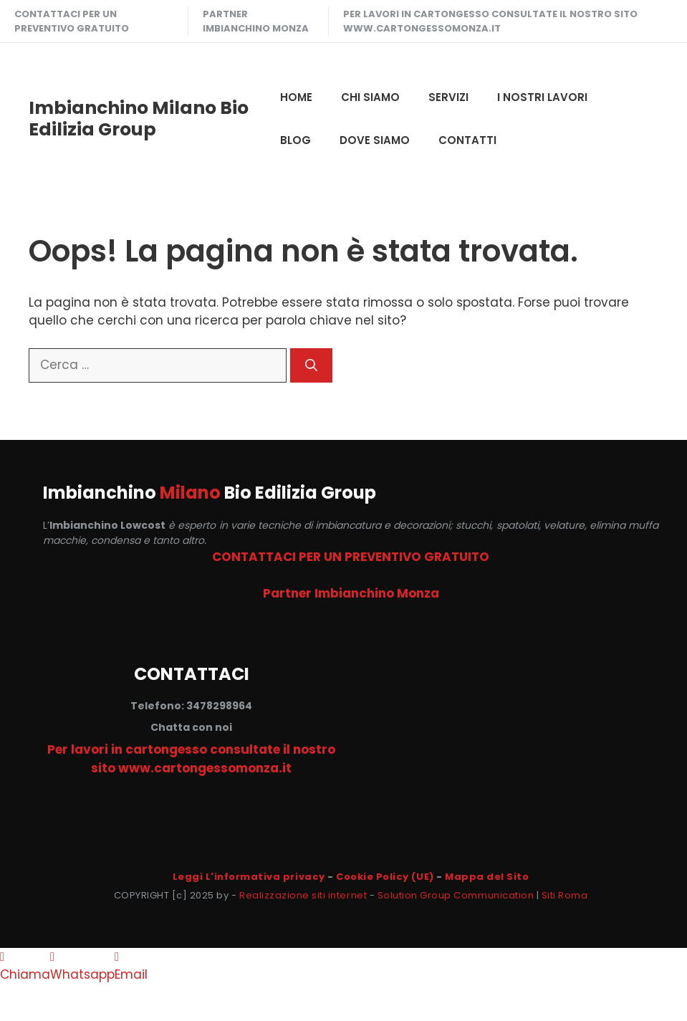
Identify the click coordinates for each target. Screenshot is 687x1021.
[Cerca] (311, 365)
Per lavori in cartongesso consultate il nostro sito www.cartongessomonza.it (490, 21)
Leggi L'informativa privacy (249, 876)
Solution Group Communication (456, 895)
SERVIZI (448, 97)
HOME (296, 97)
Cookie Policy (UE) (384, 876)
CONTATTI (467, 140)
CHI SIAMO (370, 97)
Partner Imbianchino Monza (256, 21)
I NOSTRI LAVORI (542, 97)
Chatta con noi (191, 727)
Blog (295, 140)
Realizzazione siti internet (303, 895)
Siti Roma (565, 895)
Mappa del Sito (487, 876)
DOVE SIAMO (375, 140)
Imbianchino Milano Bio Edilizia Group (139, 118)
